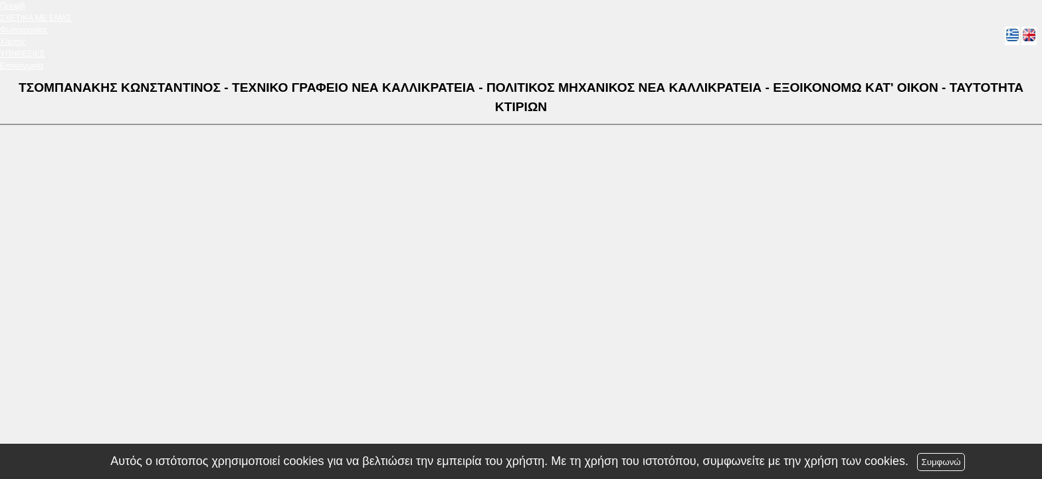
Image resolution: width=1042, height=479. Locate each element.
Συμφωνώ (940, 462)
